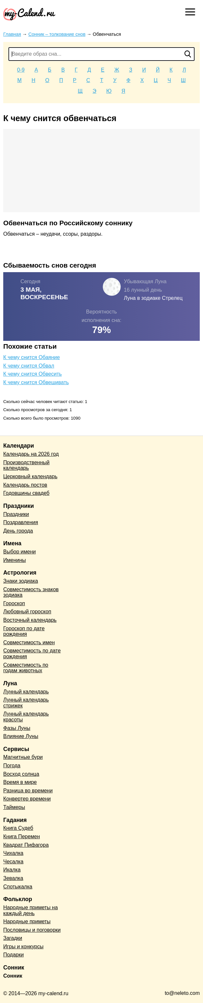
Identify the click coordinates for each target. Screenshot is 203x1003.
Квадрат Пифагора (26, 845)
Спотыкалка (17, 886)
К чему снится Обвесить (32, 374)
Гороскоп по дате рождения (23, 631)
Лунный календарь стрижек (26, 702)
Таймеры (14, 807)
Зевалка (13, 878)
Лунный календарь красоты (26, 716)
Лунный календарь (26, 691)
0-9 (21, 70)
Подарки (13, 954)
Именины (14, 560)
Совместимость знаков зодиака (31, 592)
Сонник (12, 976)
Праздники (16, 514)
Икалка (11, 869)
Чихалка (13, 853)
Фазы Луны (16, 728)
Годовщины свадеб (26, 493)
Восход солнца (21, 774)
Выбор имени (19, 551)
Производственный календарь (26, 465)
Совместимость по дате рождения (32, 653)
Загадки (12, 938)
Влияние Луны (20, 736)
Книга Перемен (21, 836)
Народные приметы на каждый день (30, 910)
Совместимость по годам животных (25, 668)
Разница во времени (28, 790)
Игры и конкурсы (23, 946)
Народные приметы (27, 921)
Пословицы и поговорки (32, 930)
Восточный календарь (30, 620)
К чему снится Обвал (28, 366)
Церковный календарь (30, 476)
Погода (11, 765)
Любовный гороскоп (27, 611)
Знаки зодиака (20, 581)
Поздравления (20, 522)
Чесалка (13, 861)
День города (18, 531)
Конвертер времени (27, 798)
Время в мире (20, 782)
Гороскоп (14, 603)
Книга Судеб (18, 828)
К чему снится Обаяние (31, 357)
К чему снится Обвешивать (36, 382)
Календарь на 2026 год (31, 454)
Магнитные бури (23, 757)
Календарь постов (25, 485)
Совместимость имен (29, 642)
